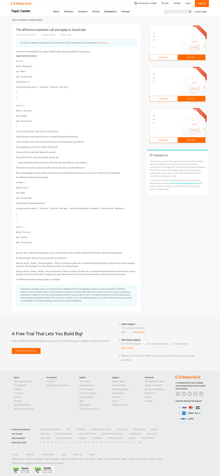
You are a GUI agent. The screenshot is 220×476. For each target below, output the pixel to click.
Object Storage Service (101, 429)
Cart (165, 3)
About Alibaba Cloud (23, 381)
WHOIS (148, 397)
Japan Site (44, 434)
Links (92, 454)
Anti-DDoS (81, 429)
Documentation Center (154, 381)
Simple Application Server (57, 385)
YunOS (107, 459)
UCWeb (131, 459)
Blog (81, 401)
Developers (97, 438)
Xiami (145, 459)
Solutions (82, 11)
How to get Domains (87, 434)
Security (154, 429)
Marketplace (110, 11)
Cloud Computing (64, 438)
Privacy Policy (47, 454)
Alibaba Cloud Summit (23, 409)
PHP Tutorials (147, 438)
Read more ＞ (103, 43)
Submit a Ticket (118, 385)
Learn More (163, 57)
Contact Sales (201, 12)
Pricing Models (20, 385)
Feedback (116, 397)
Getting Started (86, 397)
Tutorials (132, 438)
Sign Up (202, 3)
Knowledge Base (86, 385)
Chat (123, 332)
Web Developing (115, 438)
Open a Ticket (127, 348)
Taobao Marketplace (34, 459)
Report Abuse (118, 393)
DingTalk (152, 459)
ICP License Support (88, 393)
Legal (63, 454)
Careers (15, 454)
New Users (152, 434)
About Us (30, 454)
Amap (124, 459)
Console (176, 3)
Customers (18, 393)
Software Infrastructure (112, 434)
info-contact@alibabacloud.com (185, 183)
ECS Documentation (64, 434)
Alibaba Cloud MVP (153, 385)
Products (68, 11)
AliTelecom (115, 459)
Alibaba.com (76, 459)
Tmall (46, 459)
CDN (69, 429)
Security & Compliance (154, 389)
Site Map (148, 401)
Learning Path (135, 434)
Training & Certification (89, 409)
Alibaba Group (18, 459)
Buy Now (191, 57)
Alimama (93, 459)
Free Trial (50, 381)
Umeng (138, 459)
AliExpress (65, 459)
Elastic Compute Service (50, 429)
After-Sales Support (120, 389)
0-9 (139, 442)
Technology (84, 381)
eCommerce (122, 429)
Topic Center (45, 438)
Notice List (77, 454)
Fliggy (100, 459)
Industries (82, 438)
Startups (17, 401)
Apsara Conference (22, 405)
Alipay (159, 459)
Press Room (150, 393)
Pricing (95, 11)
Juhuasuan (55, 459)
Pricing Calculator (120, 405)
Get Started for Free (26, 350)
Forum (115, 401)
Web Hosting (139, 429)
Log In (188, 3)
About (56, 11)
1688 (85, 459)
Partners (126, 11)
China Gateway (86, 389)
